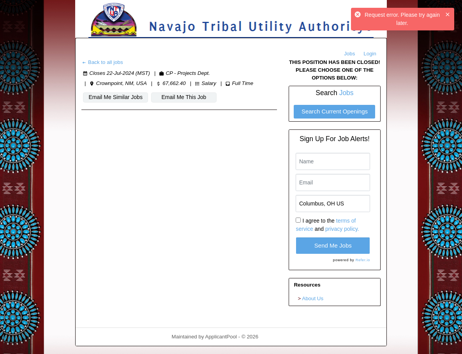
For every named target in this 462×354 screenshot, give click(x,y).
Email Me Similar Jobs (115, 97)
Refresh (281, 337)
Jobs (349, 54)
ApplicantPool (221, 337)
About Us (312, 298)
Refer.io (363, 260)
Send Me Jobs (333, 245)
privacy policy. (342, 229)
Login (369, 54)
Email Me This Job (184, 97)
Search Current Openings (335, 111)
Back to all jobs (102, 62)
